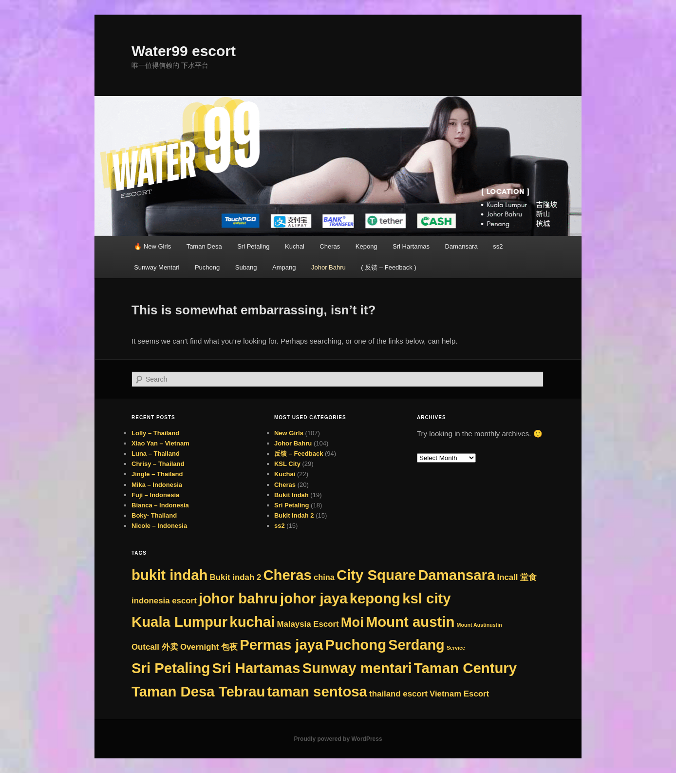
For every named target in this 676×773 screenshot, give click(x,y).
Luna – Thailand (155, 453)
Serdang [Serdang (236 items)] (416, 645)
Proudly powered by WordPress (338, 738)
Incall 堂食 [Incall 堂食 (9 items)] (517, 577)
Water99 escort (183, 51)
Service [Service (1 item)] (456, 648)
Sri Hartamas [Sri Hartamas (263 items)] (256, 668)
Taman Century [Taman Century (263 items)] (465, 668)
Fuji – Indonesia (155, 495)
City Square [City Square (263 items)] (376, 575)
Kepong (366, 246)
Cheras (329, 246)
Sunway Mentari (156, 267)
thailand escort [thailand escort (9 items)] (398, 693)
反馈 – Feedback (298, 453)
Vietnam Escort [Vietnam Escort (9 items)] (459, 693)
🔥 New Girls (152, 246)
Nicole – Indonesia (159, 525)
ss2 (498, 246)
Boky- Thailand (154, 515)
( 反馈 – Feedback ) (388, 267)
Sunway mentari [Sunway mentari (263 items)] (357, 668)
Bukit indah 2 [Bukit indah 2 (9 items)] (236, 577)
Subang (246, 267)
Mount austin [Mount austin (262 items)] (410, 622)
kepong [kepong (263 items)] (375, 598)
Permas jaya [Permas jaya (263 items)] (281, 645)
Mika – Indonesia (156, 484)
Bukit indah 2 (294, 515)
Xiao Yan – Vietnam (160, 443)
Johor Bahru (328, 267)
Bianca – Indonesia (160, 505)
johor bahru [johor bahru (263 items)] (238, 598)
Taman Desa (204, 246)
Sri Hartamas (411, 246)
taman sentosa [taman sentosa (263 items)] (317, 691)
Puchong (207, 267)
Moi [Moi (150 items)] (352, 622)
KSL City (287, 463)
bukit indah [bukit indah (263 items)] (169, 575)
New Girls (288, 433)
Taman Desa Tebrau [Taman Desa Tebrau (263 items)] (198, 691)
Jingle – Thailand (157, 474)
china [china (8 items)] (324, 577)
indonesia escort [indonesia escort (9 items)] (164, 600)
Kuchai (294, 246)
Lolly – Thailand (155, 433)
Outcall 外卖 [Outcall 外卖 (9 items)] (154, 647)
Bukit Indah (291, 495)
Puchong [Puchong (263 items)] (355, 645)
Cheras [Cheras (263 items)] (287, 575)
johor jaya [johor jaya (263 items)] (314, 598)
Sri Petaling (253, 246)
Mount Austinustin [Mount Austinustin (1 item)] (479, 625)
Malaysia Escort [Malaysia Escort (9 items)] (307, 624)
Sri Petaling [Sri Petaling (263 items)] (170, 668)
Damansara (461, 246)
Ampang (284, 267)
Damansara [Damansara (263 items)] (456, 575)
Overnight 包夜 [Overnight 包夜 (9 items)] (209, 647)
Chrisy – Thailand (157, 463)
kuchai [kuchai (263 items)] (252, 622)
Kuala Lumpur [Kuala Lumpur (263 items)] (179, 622)
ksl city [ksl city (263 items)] (426, 598)
